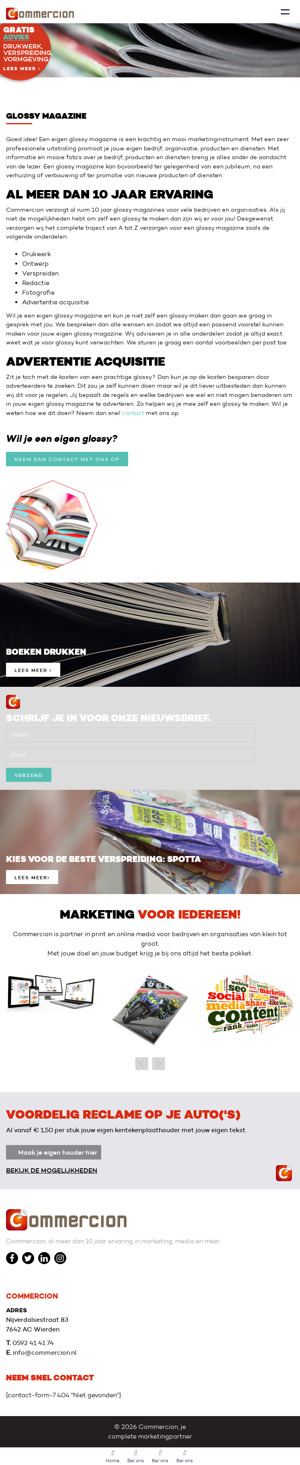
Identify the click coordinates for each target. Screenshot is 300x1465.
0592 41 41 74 (33, 1343)
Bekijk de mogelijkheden (51, 1170)
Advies (16, 37)
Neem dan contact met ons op (67, 459)
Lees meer (22, 68)
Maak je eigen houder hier (57, 1152)
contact (133, 413)
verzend (28, 775)
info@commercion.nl (44, 1352)
